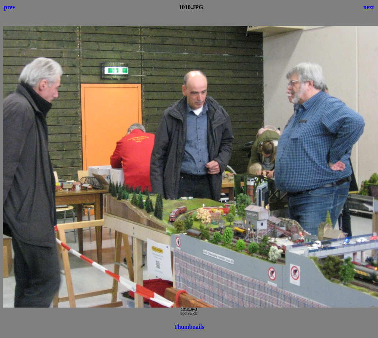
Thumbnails (189, 327)
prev (9, 7)
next (368, 7)
